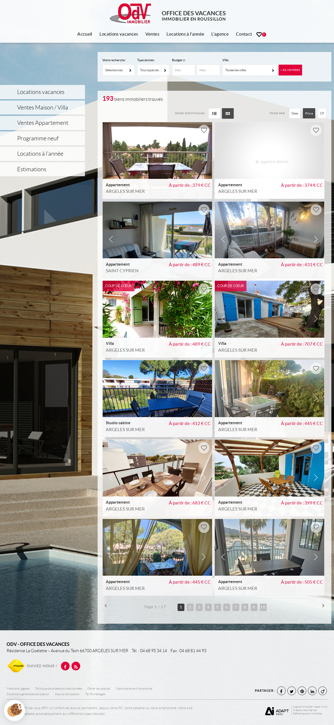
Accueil (84, 33)
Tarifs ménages (95, 694)
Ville (225, 60)
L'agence (220, 33)
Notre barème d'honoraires (134, 688)
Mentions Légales (18, 688)
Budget (177, 60)
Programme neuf (38, 138)
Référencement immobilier (307, 713)
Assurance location (67, 694)
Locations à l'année (185, 33)
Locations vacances (118, 33)
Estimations (31, 169)
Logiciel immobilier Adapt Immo (310, 706)
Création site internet (305, 710)
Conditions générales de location (28, 694)
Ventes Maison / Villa (42, 107)
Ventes (152, 33)
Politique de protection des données (58, 688)
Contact (244, 33)
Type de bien (145, 60)
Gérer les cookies (98, 688)
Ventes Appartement (42, 123)
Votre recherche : (114, 60)
